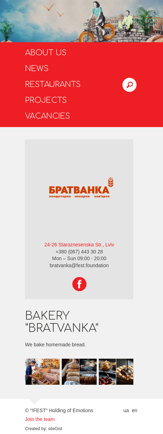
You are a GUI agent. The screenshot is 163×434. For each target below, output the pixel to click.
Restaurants (53, 84)
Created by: (36, 428)
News (37, 68)
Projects (46, 100)
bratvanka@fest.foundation (79, 265)
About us (46, 53)
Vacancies (47, 116)
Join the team (40, 419)
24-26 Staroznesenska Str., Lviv (79, 244)
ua (126, 410)
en (134, 410)
